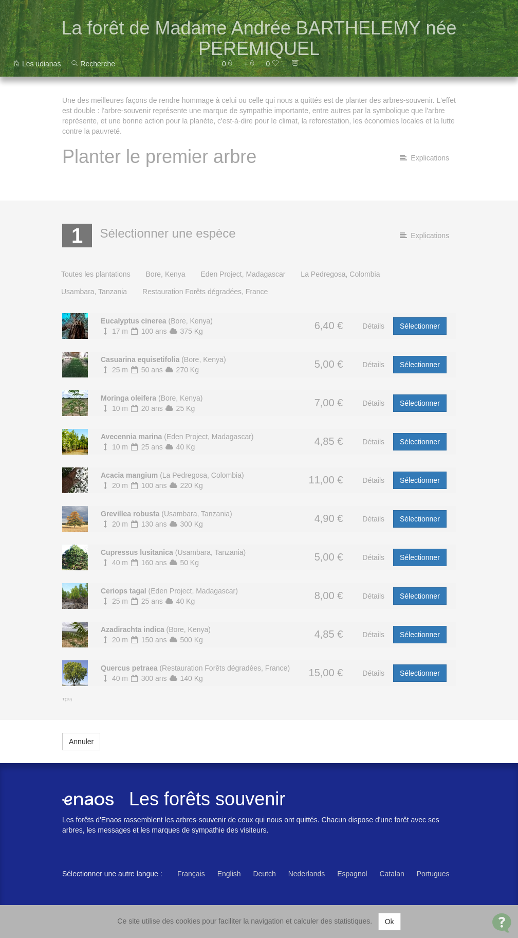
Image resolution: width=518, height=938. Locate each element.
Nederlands (306, 874)
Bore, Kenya (166, 274)
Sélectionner (420, 326)
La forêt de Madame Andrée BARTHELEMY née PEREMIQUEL (258, 38)
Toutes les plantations (96, 274)
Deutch (264, 874)
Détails (373, 326)
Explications (424, 158)
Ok (389, 921)
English (229, 874)
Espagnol (352, 874)
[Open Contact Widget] (502, 923)
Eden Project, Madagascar (242, 274)
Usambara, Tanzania (94, 291)
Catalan (391, 874)
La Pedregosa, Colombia (340, 274)
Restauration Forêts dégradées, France (205, 291)
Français (191, 874)
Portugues (433, 874)
